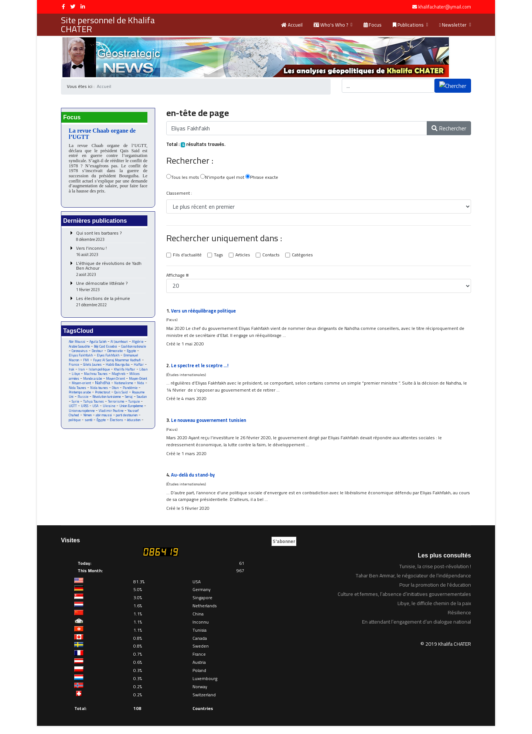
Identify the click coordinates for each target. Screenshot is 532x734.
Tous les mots (183, 178)
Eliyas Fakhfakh (116, 359)
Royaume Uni (78, 407)
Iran (130, 373)
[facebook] (63, 6)
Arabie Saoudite (96, 349)
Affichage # (178, 277)
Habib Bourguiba (84, 373)
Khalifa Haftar (97, 378)
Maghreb (105, 382)
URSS (122, 416)
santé (134, 431)
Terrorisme (77, 416)
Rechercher (449, 128)
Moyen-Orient (127, 388)
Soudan (87, 412)
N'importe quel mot (223, 178)
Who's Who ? (331, 24)
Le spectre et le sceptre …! (202, 369)
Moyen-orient (78, 392)
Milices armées (128, 383)
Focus (373, 24)
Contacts (274, 256)
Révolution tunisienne (124, 407)
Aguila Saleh (100, 344)
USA (134, 416)
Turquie (95, 416)
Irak (119, 373)
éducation (108, 436)
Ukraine (75, 421)
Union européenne (130, 421)
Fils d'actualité (187, 256)
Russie (99, 406)
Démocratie (77, 359)
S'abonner (284, 548)
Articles (244, 256)
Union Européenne (99, 421)
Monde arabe (78, 388)
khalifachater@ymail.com (444, 7)
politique (118, 431)
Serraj (73, 412)
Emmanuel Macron (102, 364)
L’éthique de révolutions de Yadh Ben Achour (111, 271)
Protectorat (106, 402)
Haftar (107, 373)
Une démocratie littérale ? (111, 289)
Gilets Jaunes (135, 368)
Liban (117, 378)
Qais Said (126, 402)
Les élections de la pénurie (111, 304)
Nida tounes (104, 397)
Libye (130, 378)
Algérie (74, 349)
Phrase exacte (265, 178)
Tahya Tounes (119, 411)
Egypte (94, 359)
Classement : (179, 194)
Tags (220, 256)
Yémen (130, 426)
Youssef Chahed (110, 426)
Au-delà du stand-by (194, 481)
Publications (408, 24)
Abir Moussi (78, 344)
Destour (128, 354)
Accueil (292, 24)
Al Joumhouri (122, 344)
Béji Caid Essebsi (124, 349)
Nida (142, 392)
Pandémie (136, 397)
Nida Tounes (81, 397)
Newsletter (453, 24)
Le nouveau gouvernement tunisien (210, 425)
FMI (123, 364)
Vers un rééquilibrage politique (206, 312)
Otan (120, 397)
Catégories (306, 256)
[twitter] (72, 6)
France (116, 368)
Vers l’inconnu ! (111, 253)
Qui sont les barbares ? (111, 238)
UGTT (110, 416)
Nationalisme (123, 392)
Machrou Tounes (81, 383)
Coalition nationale (82, 354)
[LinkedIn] (83, 6)
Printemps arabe (81, 402)
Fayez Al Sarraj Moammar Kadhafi (106, 366)
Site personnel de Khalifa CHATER (108, 25)
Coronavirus (109, 354)
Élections (89, 436)
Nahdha (101, 392)
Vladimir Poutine (81, 426)
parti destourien (96, 431)
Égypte (73, 436)
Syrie (101, 411)
